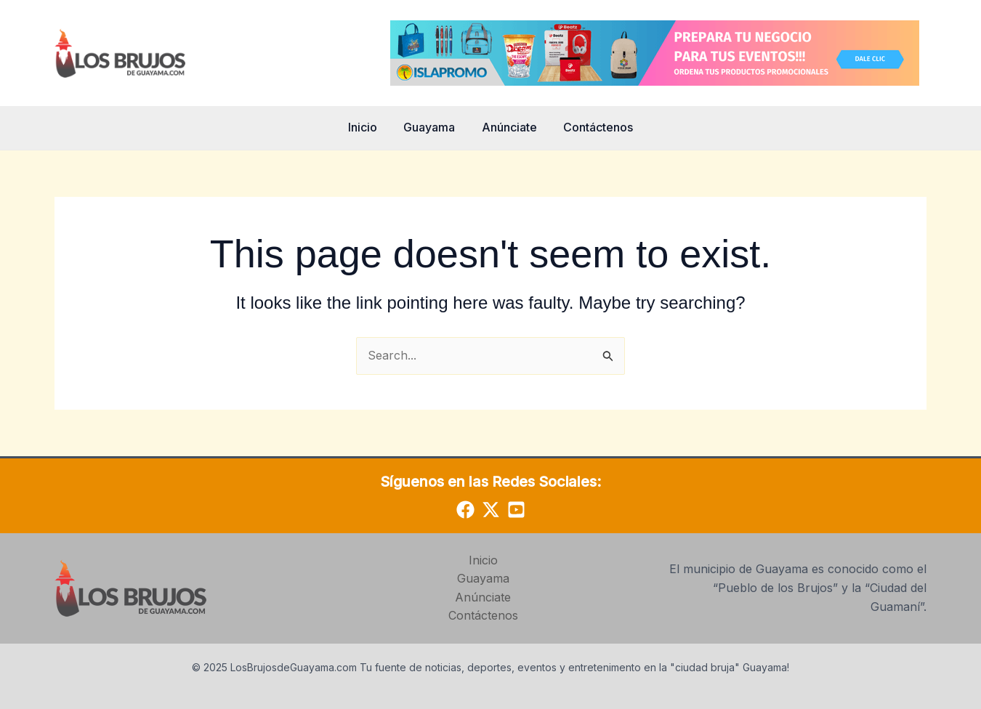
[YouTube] (516, 510)
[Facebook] (465, 510)
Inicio (367, 127)
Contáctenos (594, 127)
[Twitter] (491, 510)
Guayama (431, 127)
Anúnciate (508, 127)
